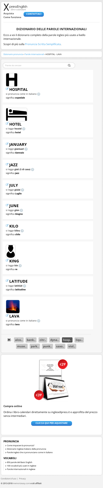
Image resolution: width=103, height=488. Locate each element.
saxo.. (60, 346)
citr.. (43, 340)
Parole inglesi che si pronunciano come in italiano (30, 452)
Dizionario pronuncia (13, 54)
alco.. (18, 340)
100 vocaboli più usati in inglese (21, 465)
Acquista (8, 13)
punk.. (47, 346)
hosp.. (67, 340)
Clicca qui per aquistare (51, 423)
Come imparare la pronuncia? (20, 445)
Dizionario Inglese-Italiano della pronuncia (26, 448)
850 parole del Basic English (19, 462)
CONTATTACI (33, 13)
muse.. (22, 346)
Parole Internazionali (34, 54)
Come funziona (12, 17)
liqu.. (79, 340)
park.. (35, 346)
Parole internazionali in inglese (21, 469)
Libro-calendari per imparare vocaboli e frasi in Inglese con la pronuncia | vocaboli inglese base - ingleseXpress (15, 7)
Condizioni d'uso (8, 478)
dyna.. (54, 340)
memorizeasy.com (21, 483)
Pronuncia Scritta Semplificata (43, 44)
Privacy (22, 478)
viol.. (71, 346)
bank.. (31, 340)
